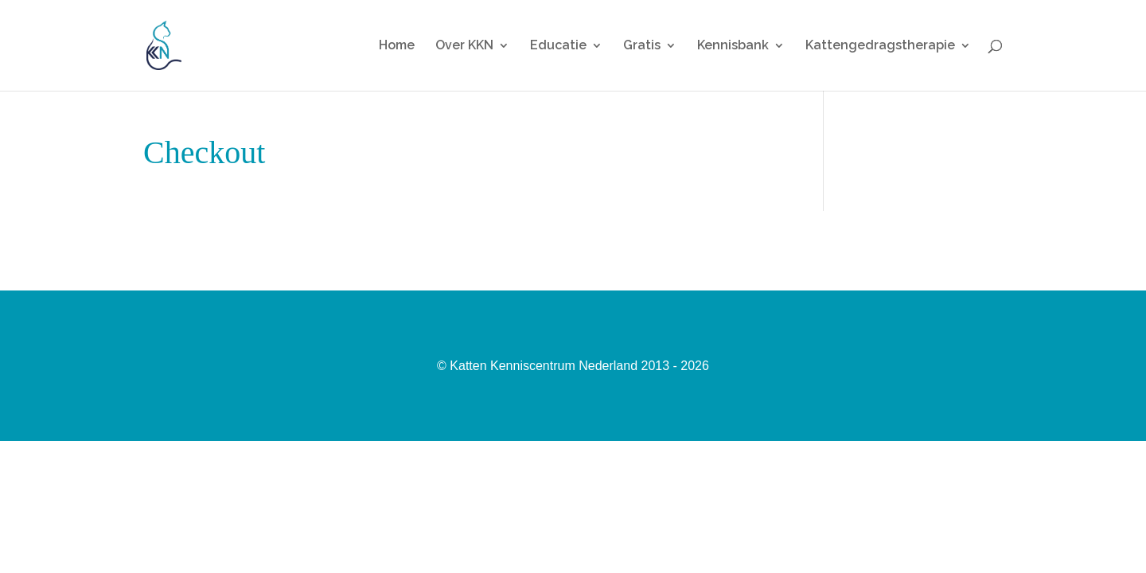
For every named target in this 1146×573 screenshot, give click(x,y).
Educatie (558, 46)
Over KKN (464, 46)
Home (397, 46)
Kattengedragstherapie (880, 46)
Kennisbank (733, 46)
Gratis (642, 46)
